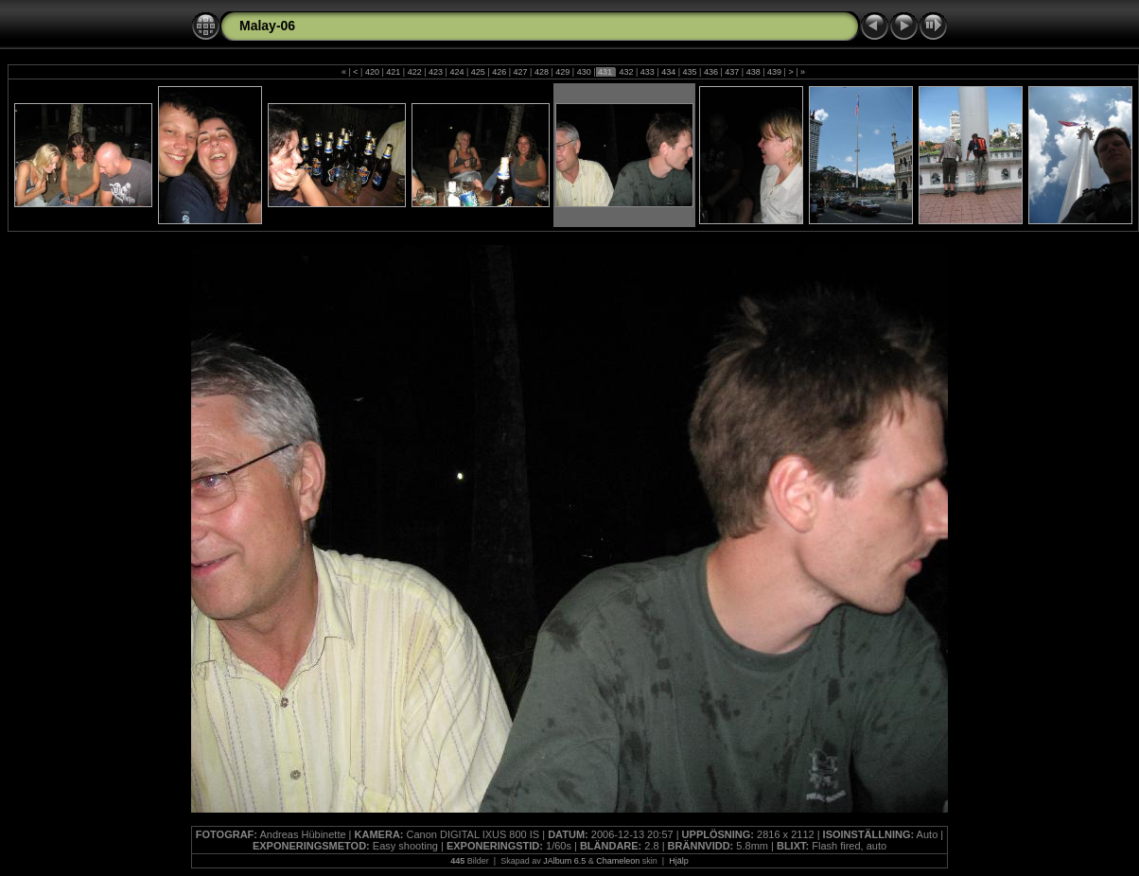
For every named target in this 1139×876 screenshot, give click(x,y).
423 (436, 72)
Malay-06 (267, 25)
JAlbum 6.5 (564, 861)
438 (753, 72)
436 (710, 72)
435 (689, 72)
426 (499, 72)
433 (647, 72)
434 (668, 72)
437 (732, 72)
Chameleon (618, 861)
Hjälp (679, 861)
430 (583, 72)
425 (477, 72)
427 (520, 72)
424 (456, 72)
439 (774, 72)
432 (626, 72)
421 (393, 72)
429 (562, 72)
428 (541, 72)
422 (414, 72)
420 (371, 72)
